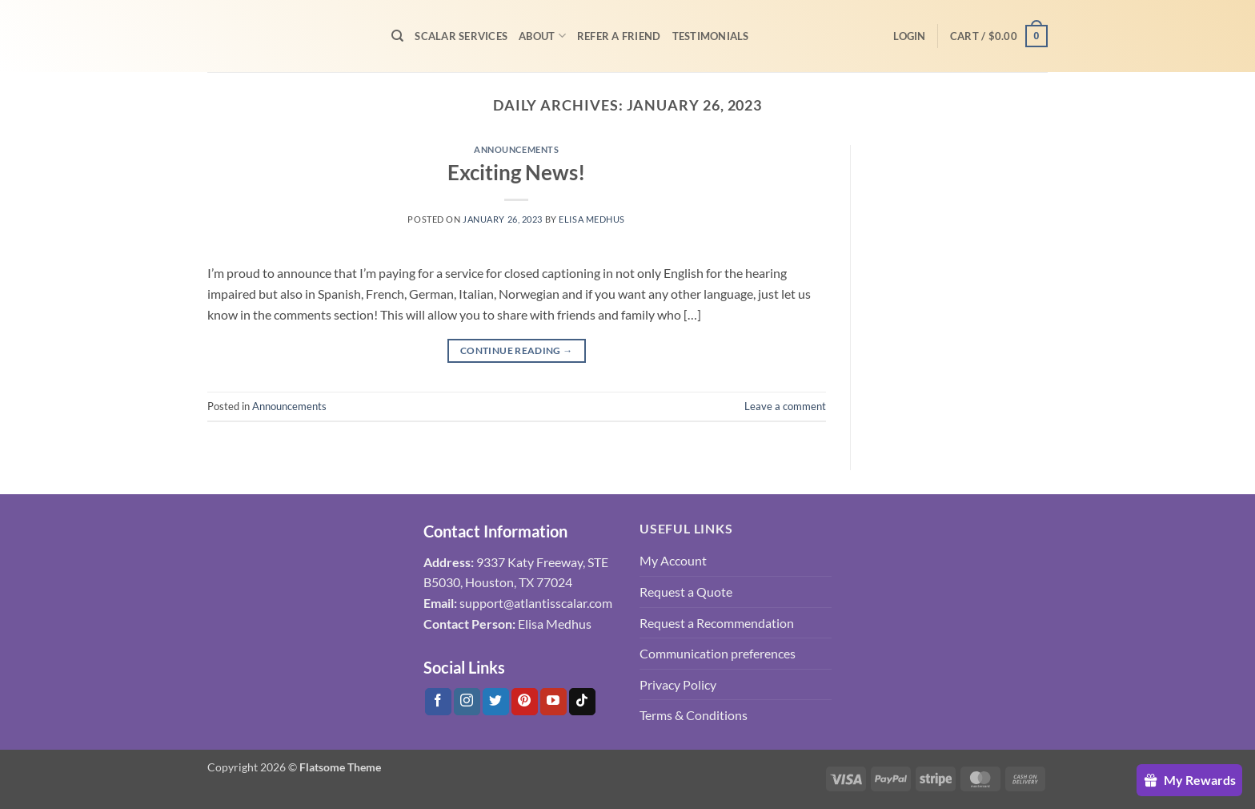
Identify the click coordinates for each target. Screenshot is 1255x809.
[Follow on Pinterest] (524, 701)
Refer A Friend (619, 36)
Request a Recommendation (717, 622)
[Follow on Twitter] (496, 701)
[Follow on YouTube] (553, 701)
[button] (909, 36)
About (542, 35)
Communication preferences (718, 653)
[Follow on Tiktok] (582, 701)
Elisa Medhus (592, 219)
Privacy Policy (678, 684)
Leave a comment (785, 406)
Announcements (516, 149)
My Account (673, 560)
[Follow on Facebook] (438, 701)
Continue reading (516, 350)
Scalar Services (461, 36)
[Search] (397, 36)
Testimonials (710, 36)
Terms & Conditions (694, 714)
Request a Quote (686, 591)
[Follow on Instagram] (467, 701)
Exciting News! (516, 172)
